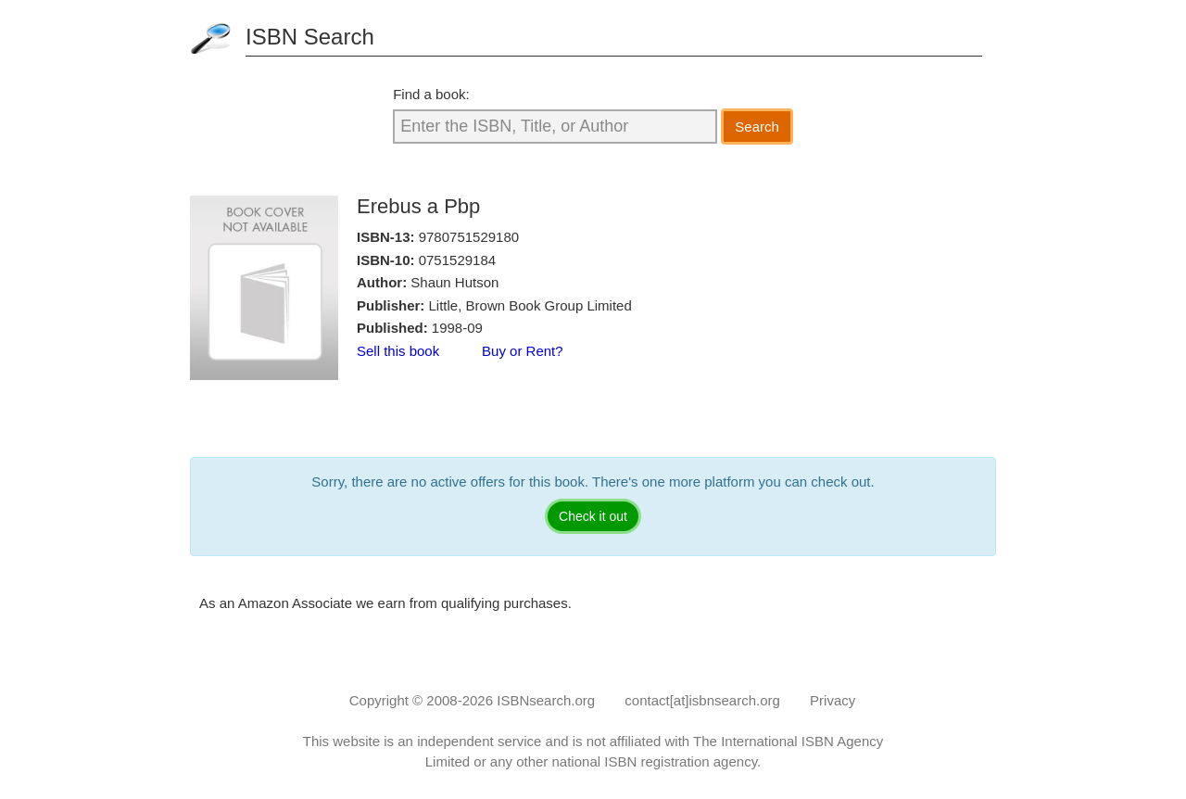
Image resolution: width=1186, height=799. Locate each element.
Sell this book (398, 351)
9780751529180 (469, 237)
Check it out (593, 516)
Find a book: (431, 94)
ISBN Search (310, 36)
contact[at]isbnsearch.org (702, 700)
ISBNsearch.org (546, 700)
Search (757, 126)
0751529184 (457, 260)
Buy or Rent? (522, 351)
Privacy (832, 700)
